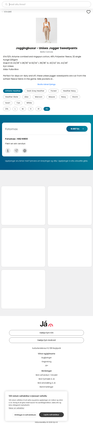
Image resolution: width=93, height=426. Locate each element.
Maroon (38, 97)
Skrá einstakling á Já (46, 383)
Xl (38, 109)
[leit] (46, 4)
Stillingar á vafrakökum (25, 415)
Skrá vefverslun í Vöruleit (47, 375)
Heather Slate (11, 97)
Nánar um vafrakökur (16, 408)
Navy (63, 97)
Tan (18, 103)
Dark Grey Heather (35, 91)
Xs (47, 109)
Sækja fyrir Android (46, 340)
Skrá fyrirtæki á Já (47, 379)
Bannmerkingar (46, 387)
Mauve (52, 97)
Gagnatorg (46, 361)
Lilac (26, 97)
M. (23, 109)
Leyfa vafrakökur (51, 415)
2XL (6, 109)
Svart (7, 103)
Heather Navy (69, 91)
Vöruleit (8, 11)
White (29, 103)
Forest (54, 91)
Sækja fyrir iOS (46, 332)
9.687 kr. (75, 128)
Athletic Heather (12, 91)
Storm (75, 97)
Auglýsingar (46, 357)
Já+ (46, 365)
